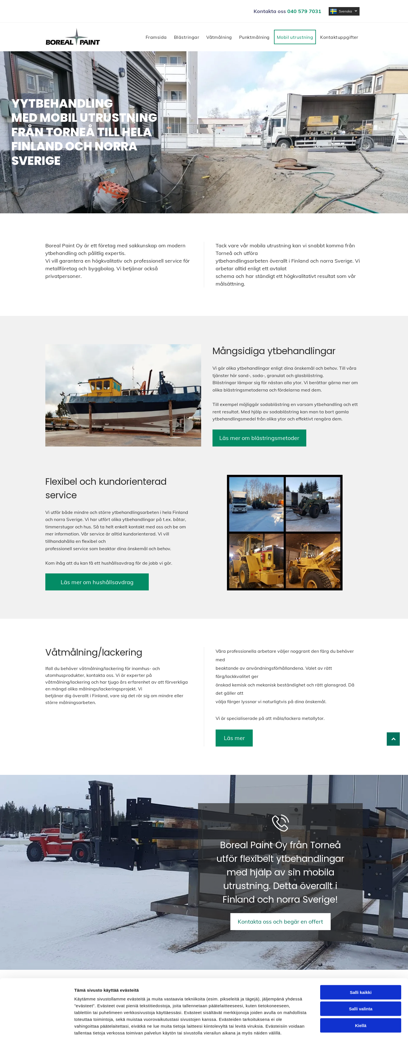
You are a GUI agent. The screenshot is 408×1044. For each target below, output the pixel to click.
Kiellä (360, 1002)
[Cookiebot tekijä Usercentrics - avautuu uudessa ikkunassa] (36, 1033)
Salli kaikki (361, 969)
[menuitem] (157, 36)
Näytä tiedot (303, 1032)
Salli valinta (361, 985)
